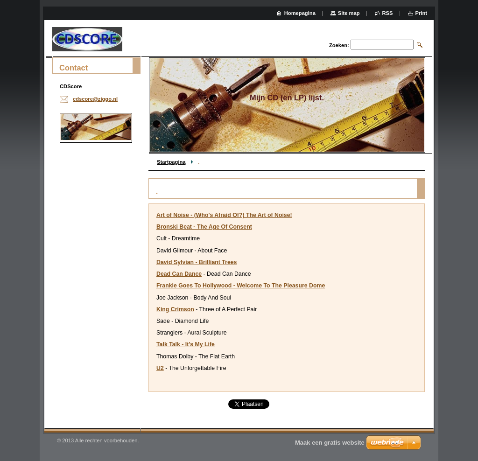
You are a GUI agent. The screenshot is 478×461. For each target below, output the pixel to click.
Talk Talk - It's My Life (185, 344)
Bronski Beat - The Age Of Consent (204, 227)
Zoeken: (339, 45)
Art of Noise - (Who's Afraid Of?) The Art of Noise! (224, 215)
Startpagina (171, 162)
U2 (160, 368)
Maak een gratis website (330, 442)
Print (421, 13)
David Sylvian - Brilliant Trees (196, 262)
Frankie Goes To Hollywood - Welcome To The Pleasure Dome (240, 285)
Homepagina (300, 13)
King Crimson (175, 309)
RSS (387, 13)
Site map (349, 13)
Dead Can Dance (179, 274)
